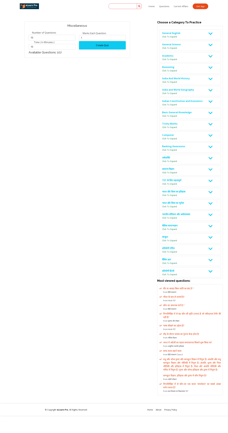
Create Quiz (102, 45)
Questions (164, 6)
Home (151, 6)
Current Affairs (181, 6)
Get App (200, 6)
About (158, 409)
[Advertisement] (76, 80)
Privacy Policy (170, 409)
